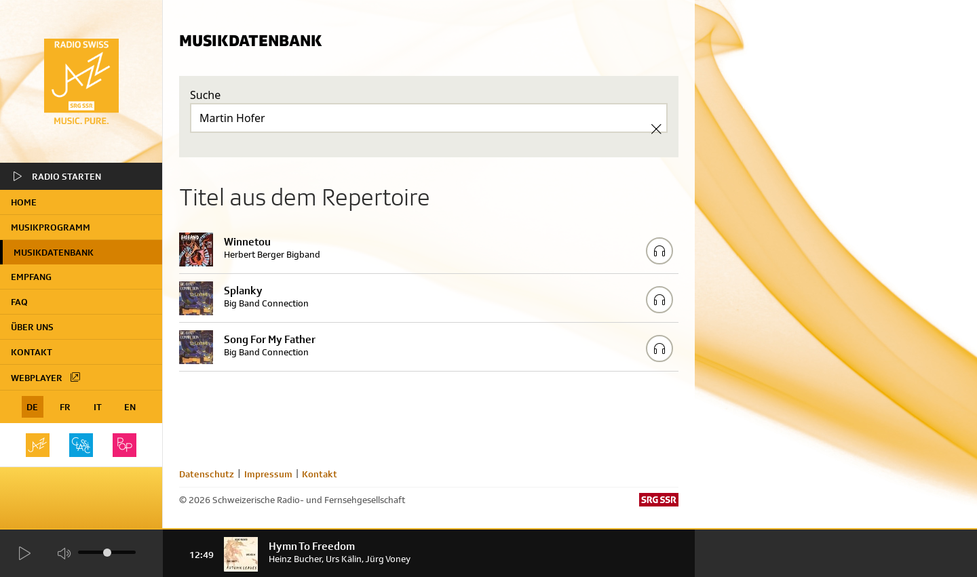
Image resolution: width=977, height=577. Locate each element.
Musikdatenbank (54, 252)
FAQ (19, 301)
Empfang (31, 276)
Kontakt (31, 351)
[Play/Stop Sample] (659, 251)
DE (32, 406)
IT (98, 406)
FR (65, 406)
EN (130, 406)
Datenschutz (206, 474)
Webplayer (46, 377)
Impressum (268, 474)
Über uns (32, 326)
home (24, 202)
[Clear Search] (656, 128)
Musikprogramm (50, 227)
